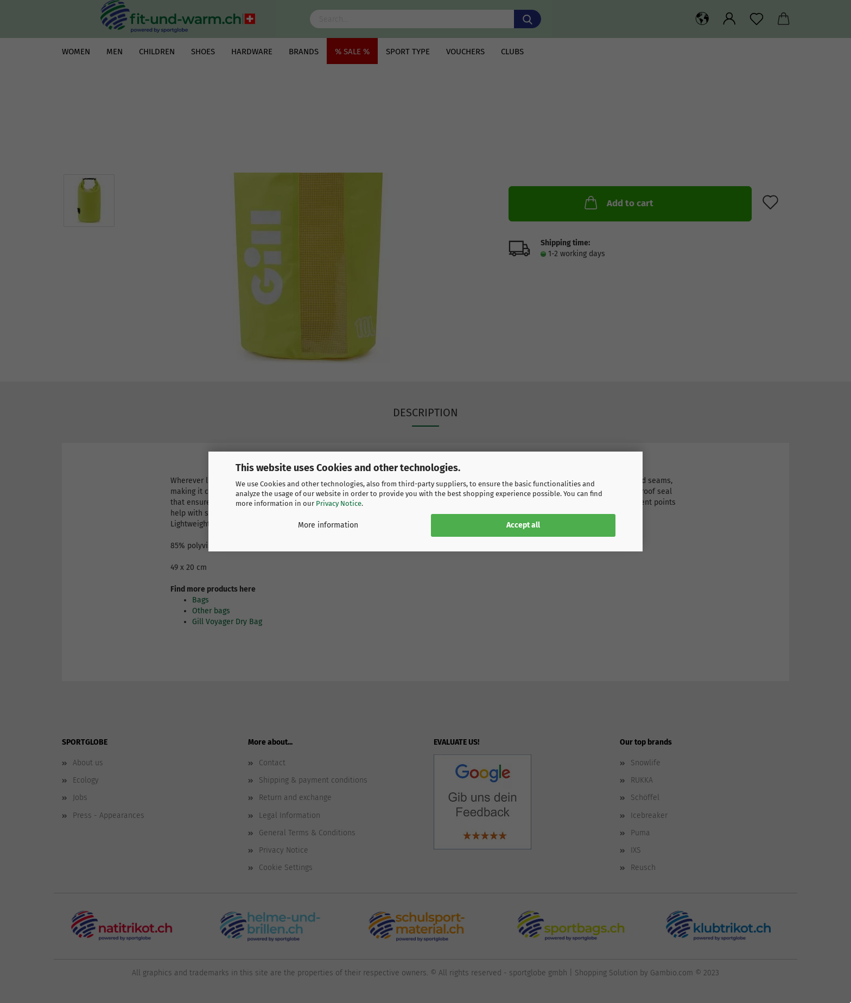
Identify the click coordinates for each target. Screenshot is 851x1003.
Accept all (523, 525)
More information (328, 525)
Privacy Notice (338, 503)
